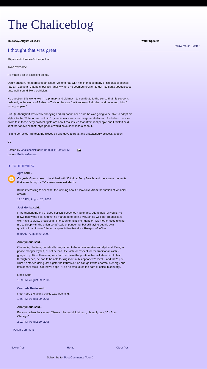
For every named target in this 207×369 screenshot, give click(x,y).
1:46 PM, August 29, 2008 (33, 298)
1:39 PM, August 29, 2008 (33, 280)
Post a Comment (23, 329)
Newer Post (18, 347)
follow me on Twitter (187, 45)
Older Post (122, 347)
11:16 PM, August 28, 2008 (34, 199)
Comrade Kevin (27, 288)
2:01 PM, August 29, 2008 (33, 321)
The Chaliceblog (50, 24)
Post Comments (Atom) (78, 357)
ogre (20, 173)
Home (71, 347)
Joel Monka (25, 207)
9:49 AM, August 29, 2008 (33, 233)
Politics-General (27, 154)
